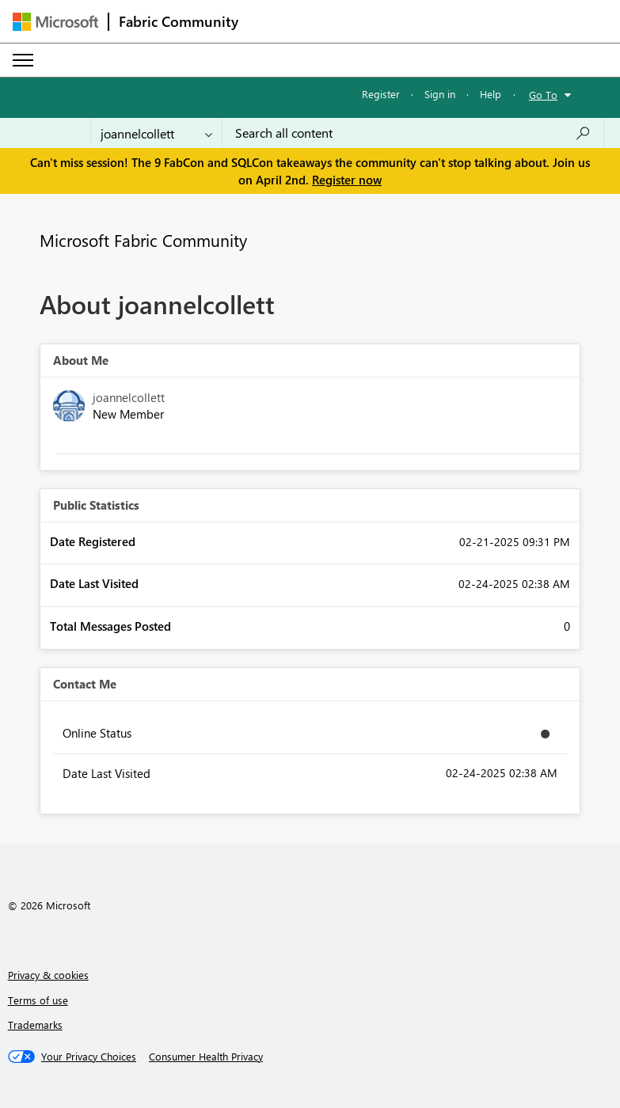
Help (490, 94)
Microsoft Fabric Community (143, 240)
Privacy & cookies (48, 974)
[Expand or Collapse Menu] (23, 60)
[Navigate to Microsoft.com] (55, 22)
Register (381, 94)
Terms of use (38, 1000)
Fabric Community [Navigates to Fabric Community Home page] (178, 21)
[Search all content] (413, 133)
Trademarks (35, 1024)
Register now (347, 180)
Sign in (439, 94)
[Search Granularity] (156, 133)
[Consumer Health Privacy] (206, 1056)
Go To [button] (543, 94)
